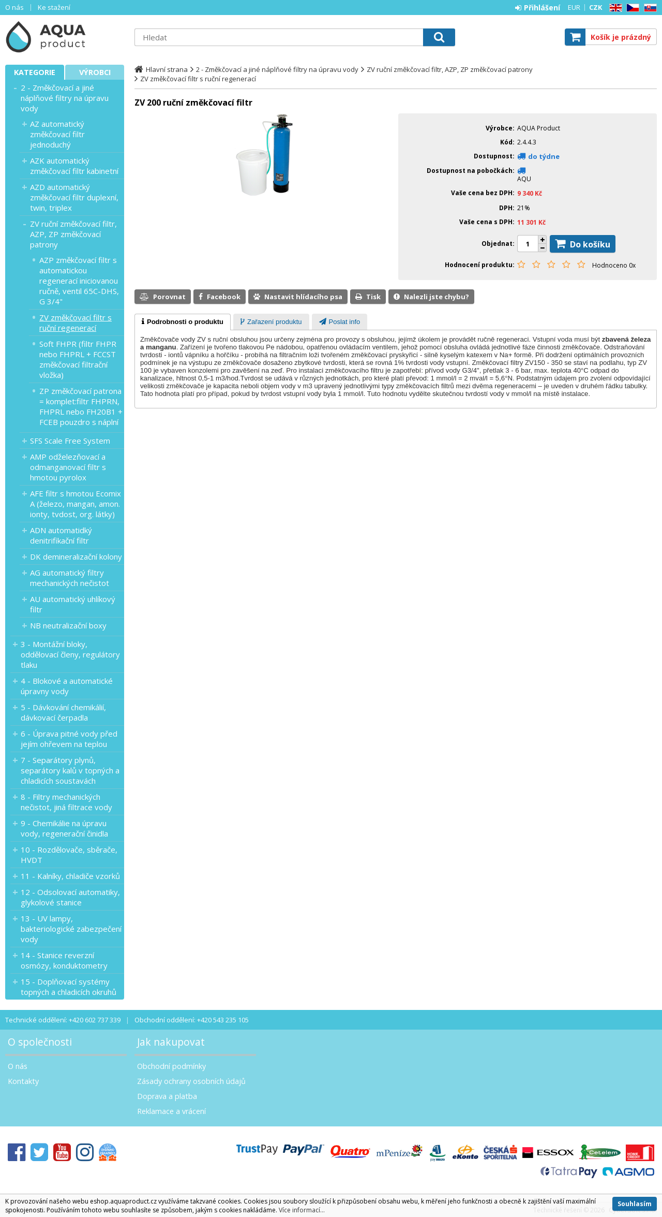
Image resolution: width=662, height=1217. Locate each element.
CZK (595, 7)
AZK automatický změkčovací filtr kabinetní (74, 165)
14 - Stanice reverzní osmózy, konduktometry (64, 960)
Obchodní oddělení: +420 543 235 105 (191, 1019)
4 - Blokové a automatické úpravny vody (67, 686)
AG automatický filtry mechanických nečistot (69, 577)
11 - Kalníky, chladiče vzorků (70, 876)
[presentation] (182, 322)
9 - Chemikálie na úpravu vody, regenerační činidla (64, 828)
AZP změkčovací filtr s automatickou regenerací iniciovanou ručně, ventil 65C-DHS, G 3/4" (79, 280)
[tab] (182, 322)
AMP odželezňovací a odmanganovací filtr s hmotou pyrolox (68, 466)
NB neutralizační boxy (68, 625)
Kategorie (34, 72)
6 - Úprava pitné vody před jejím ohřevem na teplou (69, 738)
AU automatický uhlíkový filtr (72, 604)
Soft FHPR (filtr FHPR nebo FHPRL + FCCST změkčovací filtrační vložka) (77, 359)
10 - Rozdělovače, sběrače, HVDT (69, 854)
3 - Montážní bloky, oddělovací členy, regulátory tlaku (70, 654)
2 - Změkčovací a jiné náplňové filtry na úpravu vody (65, 97)
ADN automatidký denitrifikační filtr (61, 535)
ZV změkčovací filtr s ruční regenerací (75, 322)
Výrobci (95, 72)
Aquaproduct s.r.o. (64, 36)
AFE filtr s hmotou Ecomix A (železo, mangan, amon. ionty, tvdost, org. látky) (75, 503)
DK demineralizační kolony (76, 556)
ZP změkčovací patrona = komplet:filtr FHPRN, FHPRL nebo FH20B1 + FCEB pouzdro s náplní (81, 406)
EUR (574, 7)
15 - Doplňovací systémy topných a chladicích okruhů (68, 986)
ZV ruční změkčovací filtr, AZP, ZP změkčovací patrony (73, 234)
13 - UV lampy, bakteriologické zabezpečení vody (71, 928)
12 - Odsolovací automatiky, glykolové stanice (70, 897)
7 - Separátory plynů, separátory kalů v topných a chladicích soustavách (70, 770)
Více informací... (302, 1210)
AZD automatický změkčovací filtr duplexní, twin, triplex (74, 197)
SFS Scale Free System (70, 440)
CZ (631, 8)
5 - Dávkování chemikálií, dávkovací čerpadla (63, 712)
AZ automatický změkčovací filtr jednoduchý (57, 134)
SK (648, 8)
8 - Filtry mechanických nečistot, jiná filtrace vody (66, 801)
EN (614, 8)
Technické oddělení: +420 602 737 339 (63, 1019)
